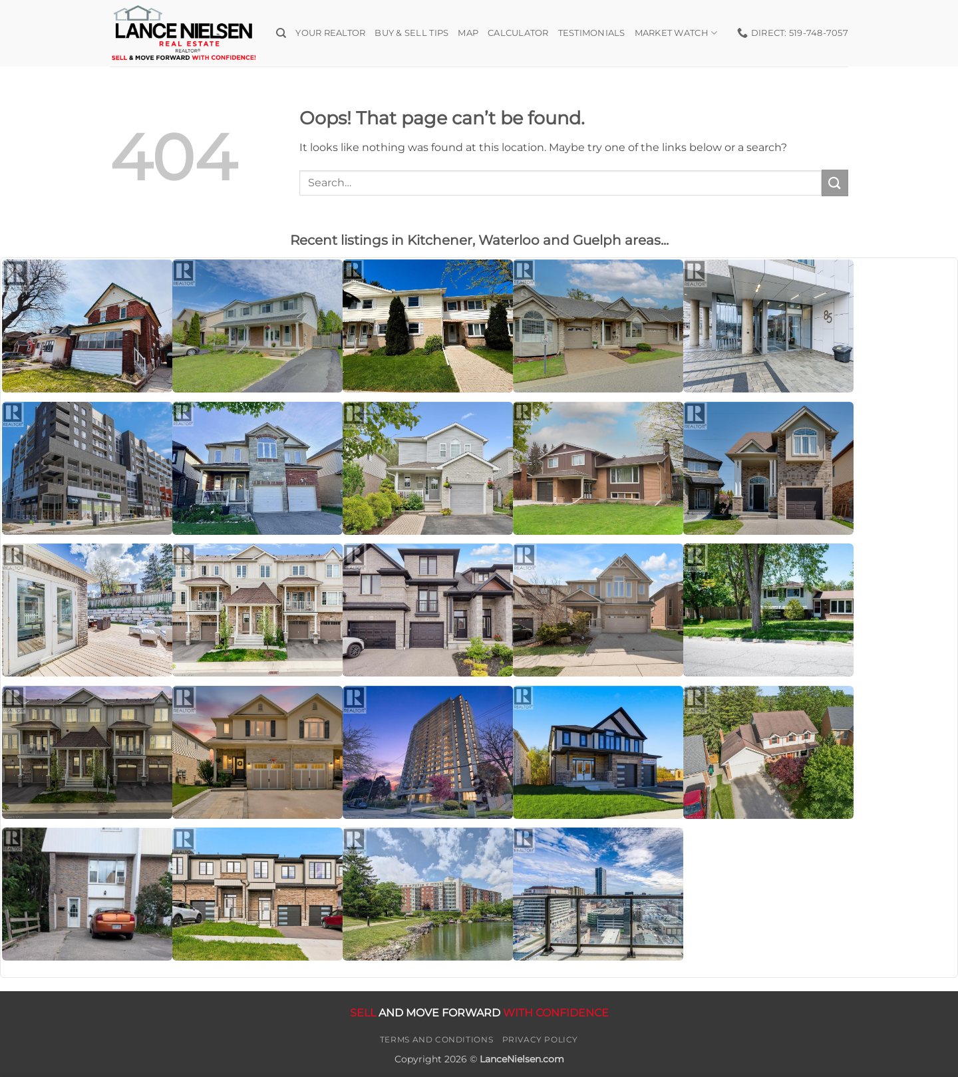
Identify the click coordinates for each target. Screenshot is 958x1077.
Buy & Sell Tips (411, 33)
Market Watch (676, 33)
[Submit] (835, 183)
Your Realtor (330, 33)
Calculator (518, 33)
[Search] (281, 33)
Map (468, 33)
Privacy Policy (540, 1039)
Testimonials (591, 33)
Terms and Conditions (436, 1039)
